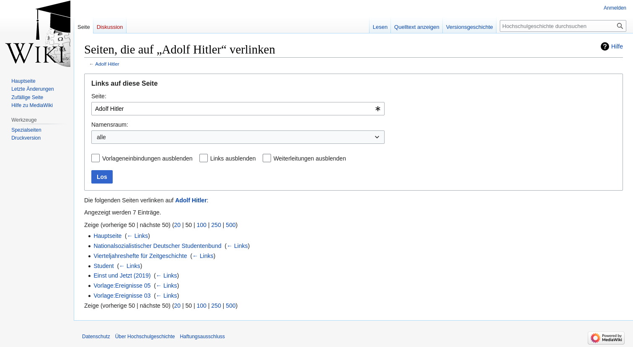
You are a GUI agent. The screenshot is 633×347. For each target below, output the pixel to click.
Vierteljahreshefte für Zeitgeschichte (140, 256)
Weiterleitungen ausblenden (310, 158)
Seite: (98, 96)
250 (216, 225)
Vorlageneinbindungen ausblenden (147, 158)
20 (177, 225)
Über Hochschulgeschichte (145, 336)
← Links (137, 235)
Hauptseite (107, 235)
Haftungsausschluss (202, 336)
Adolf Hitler (107, 63)
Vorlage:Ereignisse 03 (121, 295)
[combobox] (238, 108)
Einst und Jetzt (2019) (121, 275)
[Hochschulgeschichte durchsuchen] (563, 26)
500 (230, 225)
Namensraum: (109, 124)
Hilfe (617, 46)
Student (103, 266)
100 (202, 225)
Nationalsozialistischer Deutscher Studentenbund (157, 245)
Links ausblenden (233, 158)
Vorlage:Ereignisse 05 (121, 285)
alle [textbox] (101, 137)
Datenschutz (96, 336)
